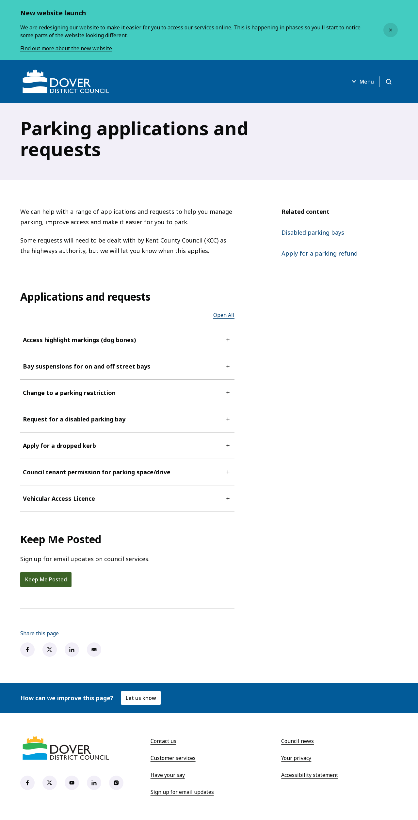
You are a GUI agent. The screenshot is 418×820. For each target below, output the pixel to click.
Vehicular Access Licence (127, 498)
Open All (223, 315)
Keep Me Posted (46, 579)
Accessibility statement (309, 775)
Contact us (163, 741)
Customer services (173, 758)
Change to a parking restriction (127, 393)
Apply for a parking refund (319, 253)
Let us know (141, 698)
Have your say (168, 775)
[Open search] (388, 81)
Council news (297, 741)
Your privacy (296, 758)
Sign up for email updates (182, 792)
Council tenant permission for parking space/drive (127, 472)
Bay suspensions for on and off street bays (127, 366)
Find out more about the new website (66, 48)
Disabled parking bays (312, 232)
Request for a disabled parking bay (127, 419)
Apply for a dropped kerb (127, 445)
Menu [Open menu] (362, 82)
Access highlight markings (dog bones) (127, 340)
